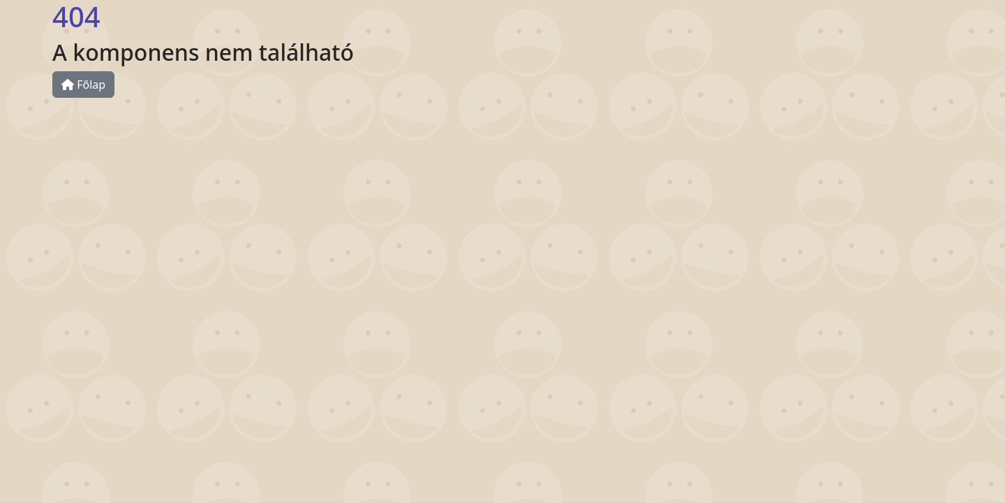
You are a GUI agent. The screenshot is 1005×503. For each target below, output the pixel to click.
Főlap (83, 84)
